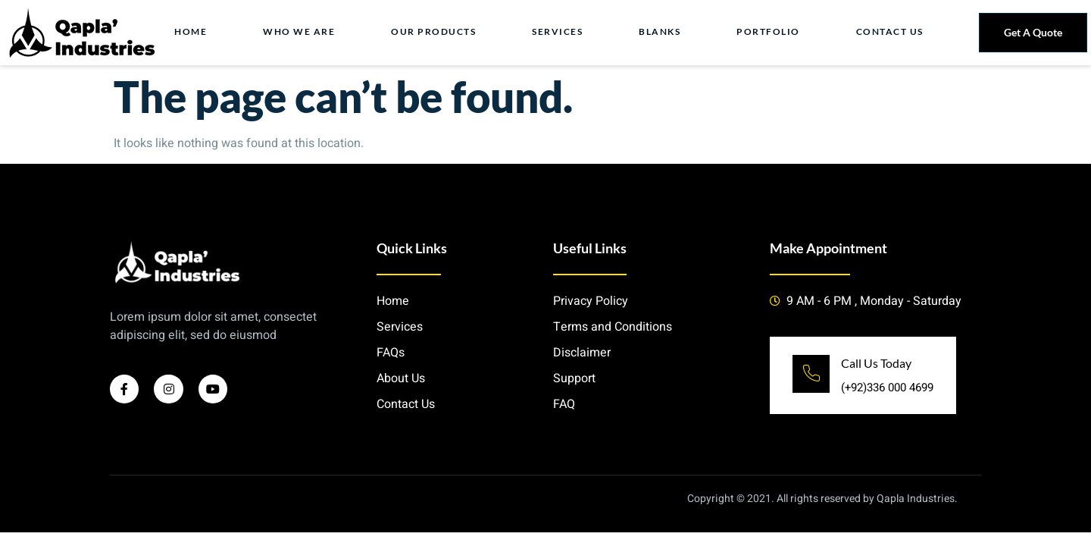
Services (559, 32)
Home (193, 32)
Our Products (435, 32)
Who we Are (302, 32)
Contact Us (890, 32)
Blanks (661, 32)
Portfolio (770, 32)
